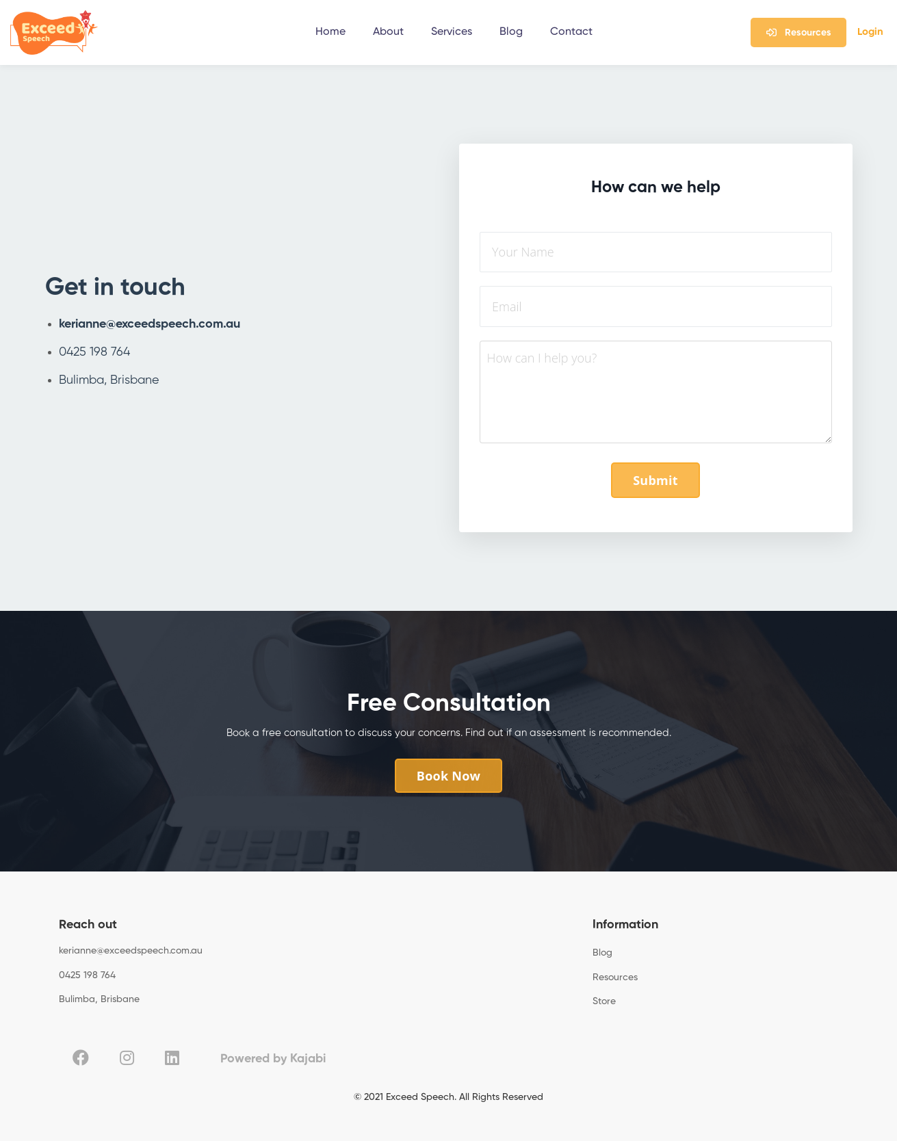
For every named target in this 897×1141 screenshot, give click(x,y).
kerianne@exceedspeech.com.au (149, 324)
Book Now (448, 776)
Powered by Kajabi (273, 1059)
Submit (655, 480)
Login (870, 32)
